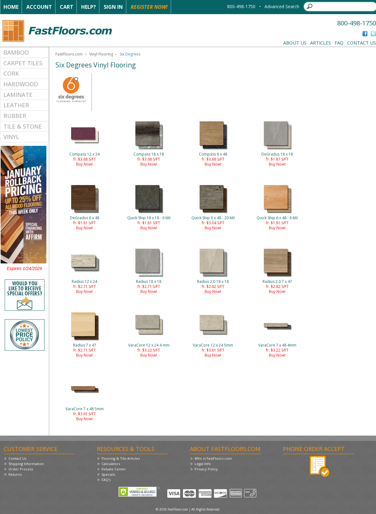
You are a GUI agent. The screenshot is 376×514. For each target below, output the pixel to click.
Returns (15, 474)
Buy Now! (84, 164)
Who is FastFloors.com (213, 458)
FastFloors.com (69, 54)
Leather (16, 105)
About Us (294, 43)
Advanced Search (281, 6)
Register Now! (149, 6)
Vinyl (11, 136)
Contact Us (361, 43)
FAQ (339, 43)
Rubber (14, 115)
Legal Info (203, 463)
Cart (66, 6)
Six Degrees (130, 54)
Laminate (18, 94)
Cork (11, 73)
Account (39, 6)
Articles (320, 43)
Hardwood (20, 84)
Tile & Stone (22, 126)
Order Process (20, 469)
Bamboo (16, 52)
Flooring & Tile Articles (121, 458)
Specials (108, 474)
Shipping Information (26, 463)
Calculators (111, 463)
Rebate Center (114, 469)
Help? (88, 6)
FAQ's (106, 479)
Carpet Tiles (22, 63)
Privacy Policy (206, 469)
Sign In (113, 6)
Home (10, 6)
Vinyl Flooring (101, 54)
